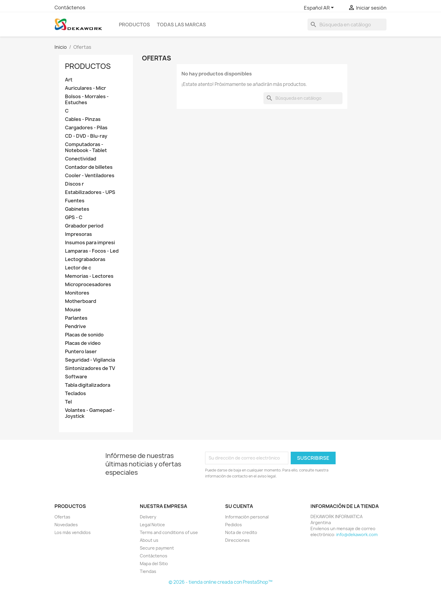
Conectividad (80, 159)
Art (68, 80)
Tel (68, 402)
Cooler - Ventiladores (89, 175)
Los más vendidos (72, 532)
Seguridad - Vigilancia (90, 360)
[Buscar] (347, 25)
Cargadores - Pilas (86, 128)
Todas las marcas (181, 24)
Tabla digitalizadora (87, 385)
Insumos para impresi (90, 242)
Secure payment (157, 548)
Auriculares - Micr (85, 88)
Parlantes (76, 318)
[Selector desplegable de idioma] (320, 8)
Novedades (66, 524)
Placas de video (83, 343)
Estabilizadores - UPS (90, 192)
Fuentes (74, 201)
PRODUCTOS (134, 24)
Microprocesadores (88, 284)
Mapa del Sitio (154, 563)
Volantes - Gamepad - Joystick (90, 413)
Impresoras (78, 234)
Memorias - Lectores (89, 276)
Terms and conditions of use (169, 532)
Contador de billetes (89, 167)
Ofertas (62, 517)
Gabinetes (77, 209)
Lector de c (78, 268)
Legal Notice (152, 524)
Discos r (74, 184)
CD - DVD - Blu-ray (86, 136)
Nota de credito (241, 532)
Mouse (73, 310)
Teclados (75, 393)
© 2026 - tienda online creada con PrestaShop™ (220, 582)
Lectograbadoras (85, 259)
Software (76, 377)
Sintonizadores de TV (90, 368)
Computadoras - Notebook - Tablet (86, 147)
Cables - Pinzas (83, 119)
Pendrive (75, 326)
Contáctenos (69, 7)
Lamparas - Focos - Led (92, 251)
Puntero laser (81, 351)
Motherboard (80, 301)
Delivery (148, 517)
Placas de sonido (84, 335)
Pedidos (233, 524)
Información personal (247, 517)
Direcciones (237, 540)
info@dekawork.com (357, 534)
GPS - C (73, 217)
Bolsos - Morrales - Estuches (87, 99)
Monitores (77, 293)
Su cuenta (239, 506)
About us (149, 540)
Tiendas (148, 571)
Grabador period (84, 226)
